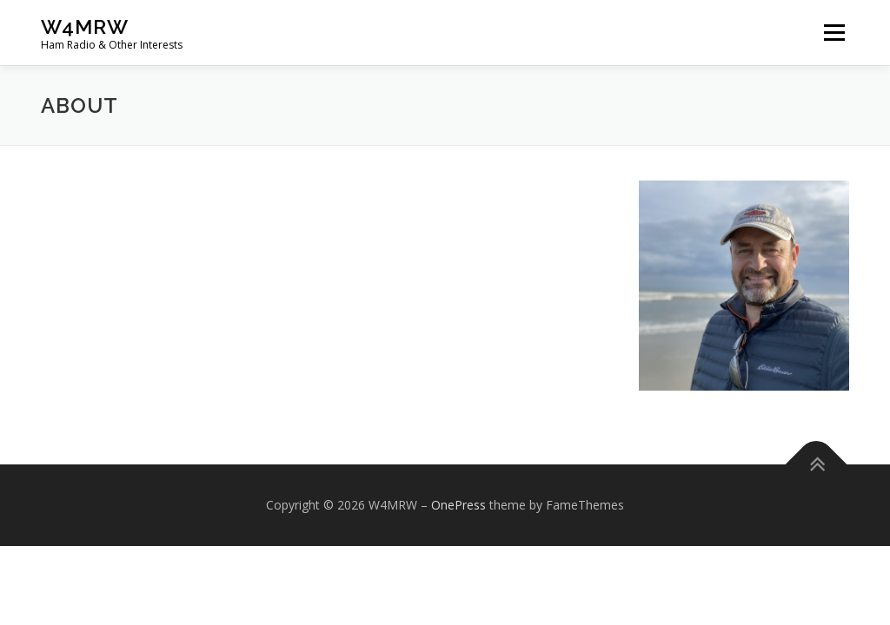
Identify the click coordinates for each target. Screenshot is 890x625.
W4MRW (85, 26)
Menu (834, 32)
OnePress (458, 505)
